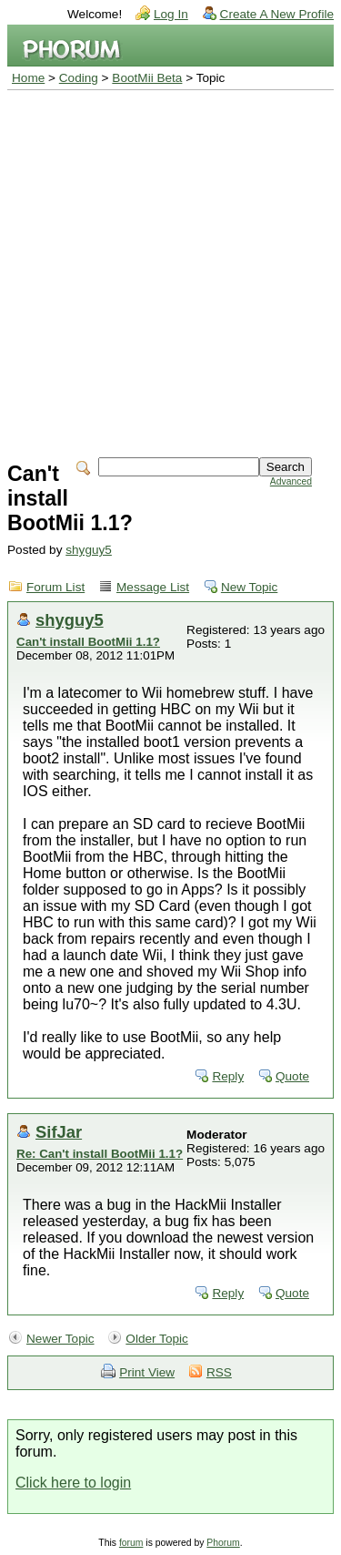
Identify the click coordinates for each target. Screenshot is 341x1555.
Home (28, 78)
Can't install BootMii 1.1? (88, 642)
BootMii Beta (147, 78)
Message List (152, 587)
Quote (292, 1076)
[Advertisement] (170, 270)
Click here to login (73, 1482)
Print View (147, 1372)
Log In (171, 14)
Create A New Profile (277, 14)
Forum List (55, 587)
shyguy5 (88, 550)
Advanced (291, 481)
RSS (219, 1372)
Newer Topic (60, 1338)
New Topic (249, 587)
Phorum (222, 1543)
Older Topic (156, 1338)
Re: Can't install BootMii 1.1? (99, 1154)
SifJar (58, 1131)
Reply (228, 1076)
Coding (78, 78)
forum (131, 1543)
